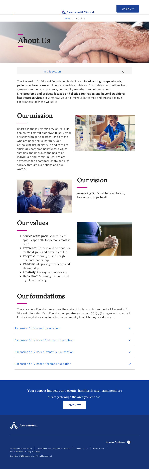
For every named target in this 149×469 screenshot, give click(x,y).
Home (67, 18)
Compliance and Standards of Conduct (53, 448)
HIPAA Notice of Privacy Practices (25, 451)
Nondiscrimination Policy (21, 448)
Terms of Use (98, 448)
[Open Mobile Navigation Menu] (12, 13)
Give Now (127, 8)
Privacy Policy (81, 448)
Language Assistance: (115, 442)
